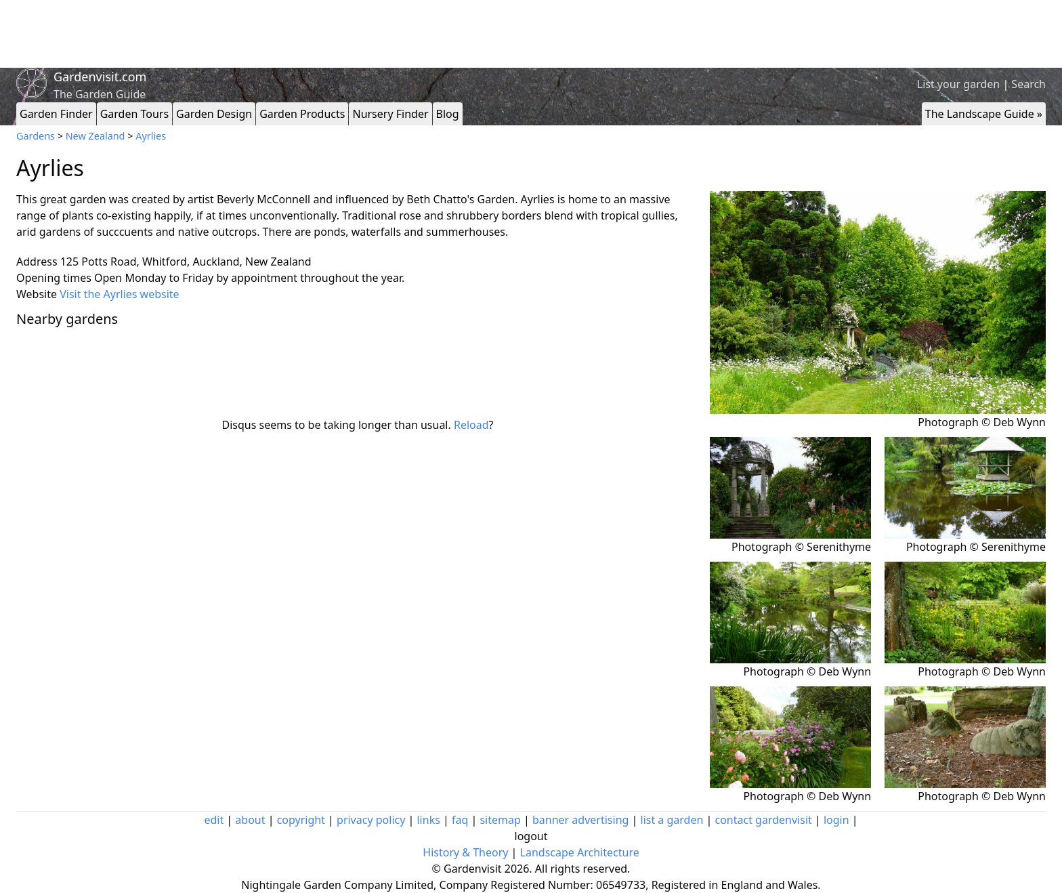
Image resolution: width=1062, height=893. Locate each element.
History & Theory (465, 852)
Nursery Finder (390, 113)
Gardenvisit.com (100, 76)
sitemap (500, 819)
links (428, 819)
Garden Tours (134, 113)
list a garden (672, 819)
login (836, 819)
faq (460, 819)
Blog (447, 113)
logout (531, 836)
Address (37, 261)
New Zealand (95, 135)
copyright (301, 819)
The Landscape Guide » (983, 113)
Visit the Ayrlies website (119, 294)
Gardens (35, 135)
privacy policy (371, 819)
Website (36, 294)
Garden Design (214, 113)
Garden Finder (56, 113)
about (250, 819)
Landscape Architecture (579, 852)
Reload (471, 424)
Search (1028, 84)
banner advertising (580, 819)
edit (214, 819)
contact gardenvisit (763, 819)
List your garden (958, 84)
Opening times (53, 277)
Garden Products (302, 113)
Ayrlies (150, 135)
